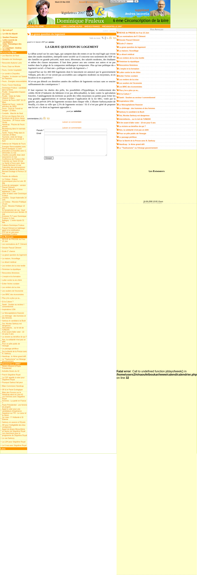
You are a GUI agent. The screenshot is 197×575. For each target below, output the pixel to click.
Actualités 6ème (35, 27)
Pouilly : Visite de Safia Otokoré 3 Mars (11, 97)
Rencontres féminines (11, 273)
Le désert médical (9, 262)
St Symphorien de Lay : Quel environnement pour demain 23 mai (14, 212)
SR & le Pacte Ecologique (12, 390)
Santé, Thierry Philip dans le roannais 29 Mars (13, 134)
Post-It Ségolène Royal (11, 375)
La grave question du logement (14, 255)
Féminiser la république (11, 269)
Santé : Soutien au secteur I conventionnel (13, 306)
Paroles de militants (10, 176)
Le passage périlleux (10, 349)
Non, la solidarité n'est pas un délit (134, 130)
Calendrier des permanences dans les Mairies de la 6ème (13, 168)
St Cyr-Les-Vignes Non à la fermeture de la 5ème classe (13, 117)
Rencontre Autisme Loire (12, 63)
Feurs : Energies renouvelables (14, 81)
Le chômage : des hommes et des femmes (137, 108)
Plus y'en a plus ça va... (11, 298)
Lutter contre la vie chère (12, 280)
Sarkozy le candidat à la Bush (14, 321)
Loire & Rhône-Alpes (72, 27)
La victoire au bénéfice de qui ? (14, 337)
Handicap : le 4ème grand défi (14, 356)
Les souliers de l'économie (12, 291)
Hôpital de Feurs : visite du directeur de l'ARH (12, 105)
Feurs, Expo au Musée (11, 66)
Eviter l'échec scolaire (10, 284)
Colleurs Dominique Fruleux (13, 225)
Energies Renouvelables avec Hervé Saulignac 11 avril (14, 148)
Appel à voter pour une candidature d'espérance (12, 410)
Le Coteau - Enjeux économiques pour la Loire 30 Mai (14, 181)
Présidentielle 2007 (112, 27)
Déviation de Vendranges (12, 59)
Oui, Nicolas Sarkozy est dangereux (134, 116)
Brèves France (92, 27)
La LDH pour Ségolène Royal (14, 442)
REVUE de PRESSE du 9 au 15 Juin (134, 33)
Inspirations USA (8, 309)
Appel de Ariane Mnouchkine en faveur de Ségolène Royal (13, 430)
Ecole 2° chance (8, 251)
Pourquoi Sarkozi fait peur (12, 382)
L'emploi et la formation (11, 277)
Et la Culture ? (7, 302)
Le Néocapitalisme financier (13, 313)
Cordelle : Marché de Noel (12, 113)
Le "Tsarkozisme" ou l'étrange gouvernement (138, 148)
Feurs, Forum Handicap (11, 85)
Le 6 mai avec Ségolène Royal (14, 445)
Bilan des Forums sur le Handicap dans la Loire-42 (12, 394)
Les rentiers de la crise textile (14, 266)
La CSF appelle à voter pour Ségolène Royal (13, 379)
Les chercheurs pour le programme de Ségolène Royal (14, 434)
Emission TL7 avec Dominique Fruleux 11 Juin (14, 217)
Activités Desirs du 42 (10, 371)
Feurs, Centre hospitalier (12, 70)
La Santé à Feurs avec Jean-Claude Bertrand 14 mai (13, 164)
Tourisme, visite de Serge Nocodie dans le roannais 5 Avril (13, 139)
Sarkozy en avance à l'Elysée (14, 422)
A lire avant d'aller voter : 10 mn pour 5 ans (13, 333)
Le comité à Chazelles (11, 74)
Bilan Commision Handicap (13, 386)
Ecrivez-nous (92, 2)
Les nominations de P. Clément (14, 244)
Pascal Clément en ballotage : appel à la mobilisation (14, 229)
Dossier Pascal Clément (11, 248)
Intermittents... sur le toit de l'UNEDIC (135, 119)
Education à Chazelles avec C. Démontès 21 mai (14, 152)
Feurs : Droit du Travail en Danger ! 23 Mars (12, 110)
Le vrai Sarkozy (8, 438)
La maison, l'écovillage (11, 259)
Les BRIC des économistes (13, 295)
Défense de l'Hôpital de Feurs (14, 144)
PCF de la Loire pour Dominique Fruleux (10, 233)
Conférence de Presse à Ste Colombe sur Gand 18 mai (13, 160)
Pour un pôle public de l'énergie (132, 134)
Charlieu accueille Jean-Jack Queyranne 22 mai (13, 156)
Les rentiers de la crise (11, 287)
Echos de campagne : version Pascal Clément (14, 186)
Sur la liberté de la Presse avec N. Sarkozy (137, 141)
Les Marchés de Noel (10, 56)
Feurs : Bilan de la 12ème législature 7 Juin (12, 190)
